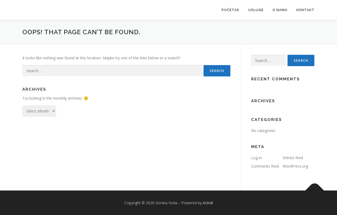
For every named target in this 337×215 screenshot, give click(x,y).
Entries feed (293, 157)
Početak (230, 10)
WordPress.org (295, 166)
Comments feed (265, 166)
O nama (280, 10)
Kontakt (305, 10)
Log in (256, 157)
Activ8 (208, 202)
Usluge (256, 10)
